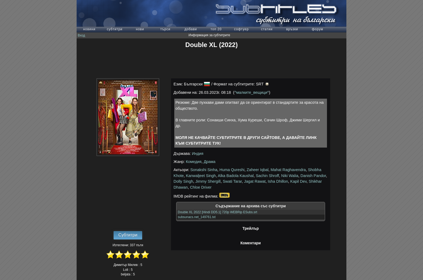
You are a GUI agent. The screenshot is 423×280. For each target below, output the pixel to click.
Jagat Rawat (255, 181)
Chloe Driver (201, 187)
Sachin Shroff (267, 176)
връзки (292, 29)
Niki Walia (289, 176)
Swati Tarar (232, 181)
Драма (210, 161)
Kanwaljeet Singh (201, 176)
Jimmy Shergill (208, 181)
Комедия (194, 161)
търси (165, 29)
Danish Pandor (313, 176)
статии (267, 29)
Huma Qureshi (232, 170)
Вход (81, 35)
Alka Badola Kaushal (236, 176)
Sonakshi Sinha (203, 170)
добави (191, 29)
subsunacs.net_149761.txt (197, 217)
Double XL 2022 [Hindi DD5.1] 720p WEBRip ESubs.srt (217, 212)
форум (317, 29)
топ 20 (215, 29)
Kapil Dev (298, 181)
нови (140, 29)
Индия (197, 153)
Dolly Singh (183, 181)
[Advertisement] (211, 63)
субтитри (114, 29)
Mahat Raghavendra (288, 170)
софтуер (241, 29)
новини (89, 29)
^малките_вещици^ (251, 92)
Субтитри (127, 235)
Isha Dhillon (278, 181)
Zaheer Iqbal (257, 170)
